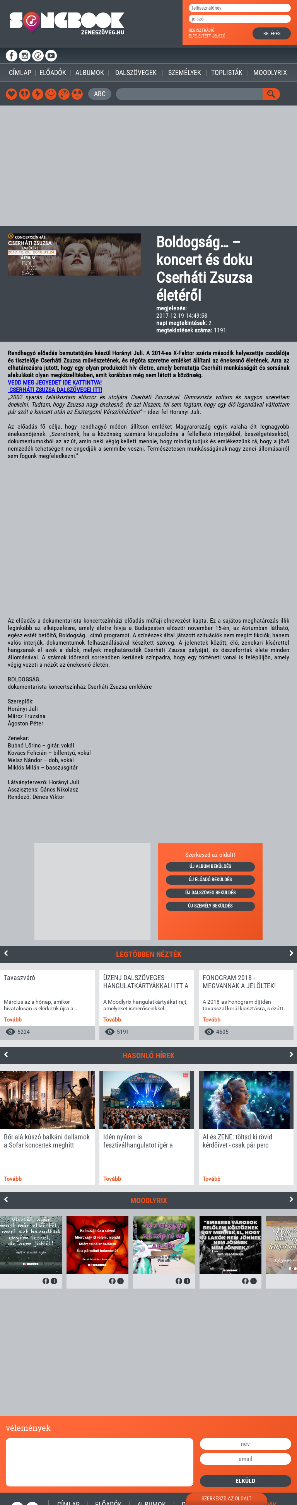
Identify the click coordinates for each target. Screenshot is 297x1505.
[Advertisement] (148, 165)
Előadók (52, 72)
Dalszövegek (136, 72)
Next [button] (291, 953)
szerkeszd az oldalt (226, 1498)
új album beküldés (210, 866)
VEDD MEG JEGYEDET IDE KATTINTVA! (55, 382)
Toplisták (226, 72)
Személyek (184, 72)
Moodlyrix (270, 72)
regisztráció (202, 30)
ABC (100, 94)
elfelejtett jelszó (207, 36)
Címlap (20, 72)
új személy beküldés (210, 906)
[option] (47, 1005)
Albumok (89, 72)
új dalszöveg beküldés (210, 893)
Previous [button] (6, 953)
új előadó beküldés (210, 879)
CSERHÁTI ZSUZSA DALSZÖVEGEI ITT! (55, 389)
